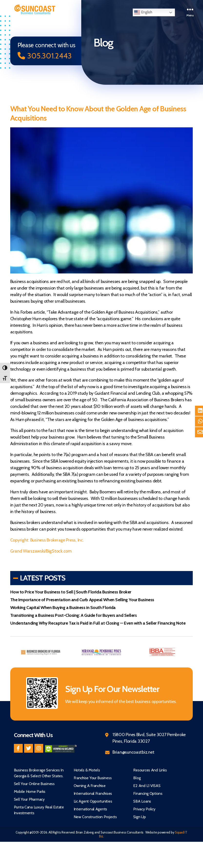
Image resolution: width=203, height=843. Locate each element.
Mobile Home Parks (29, 791)
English (143, 12)
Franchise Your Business (93, 778)
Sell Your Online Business (34, 784)
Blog (137, 778)
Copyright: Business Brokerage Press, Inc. (47, 540)
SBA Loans (142, 801)
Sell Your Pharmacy (29, 799)
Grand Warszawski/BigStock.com (41, 551)
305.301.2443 (46, 56)
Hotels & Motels (87, 770)
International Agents (90, 809)
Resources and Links (150, 770)
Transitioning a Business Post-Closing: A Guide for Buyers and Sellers (73, 615)
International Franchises (93, 793)
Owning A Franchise (90, 786)
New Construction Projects (95, 817)
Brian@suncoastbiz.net (133, 752)
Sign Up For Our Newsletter (115, 689)
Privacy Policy (144, 809)
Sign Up (139, 817)
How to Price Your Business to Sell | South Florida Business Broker (70, 592)
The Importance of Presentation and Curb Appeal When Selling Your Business (82, 600)
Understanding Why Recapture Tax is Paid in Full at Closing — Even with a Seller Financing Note (98, 623)
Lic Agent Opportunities (93, 801)
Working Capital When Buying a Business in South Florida (63, 607)
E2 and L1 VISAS (146, 786)
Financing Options (147, 793)
